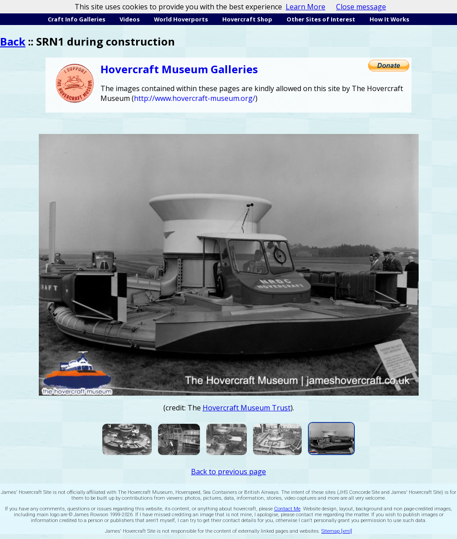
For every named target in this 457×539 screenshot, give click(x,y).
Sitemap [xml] (336, 531)
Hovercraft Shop (247, 19)
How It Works (389, 19)
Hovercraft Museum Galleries (179, 69)
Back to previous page (228, 471)
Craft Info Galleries (76, 19)
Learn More (305, 7)
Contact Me (287, 509)
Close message (361, 7)
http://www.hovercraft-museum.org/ (194, 98)
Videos (130, 19)
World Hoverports (181, 19)
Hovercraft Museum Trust (247, 408)
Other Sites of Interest (321, 19)
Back (12, 41)
